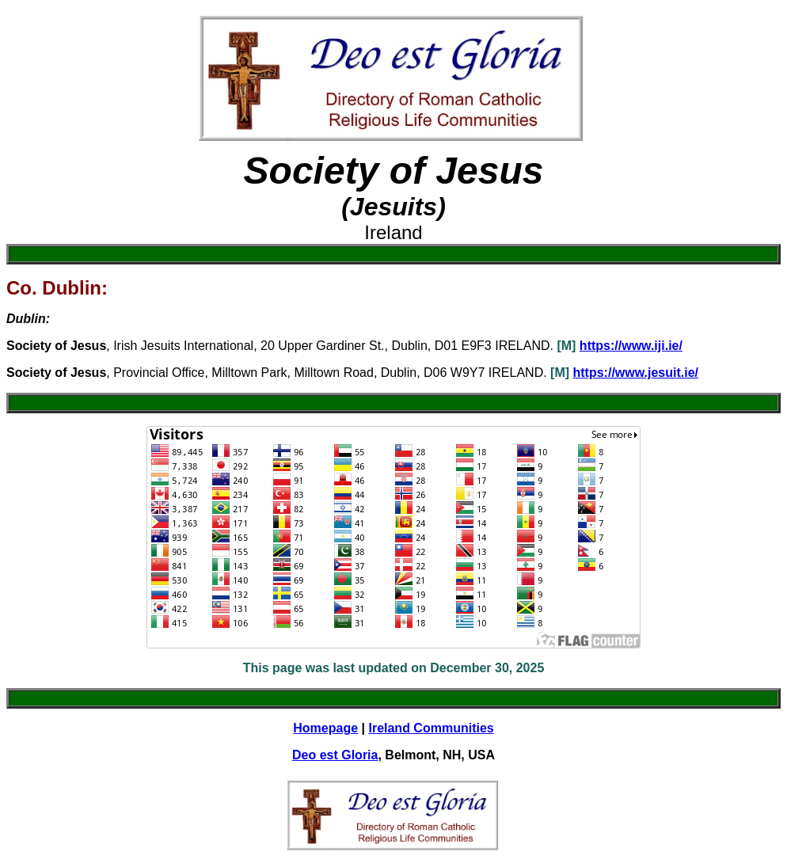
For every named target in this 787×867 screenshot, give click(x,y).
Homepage (325, 728)
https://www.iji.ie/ (631, 345)
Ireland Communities (430, 728)
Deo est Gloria (335, 755)
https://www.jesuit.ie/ (636, 372)
